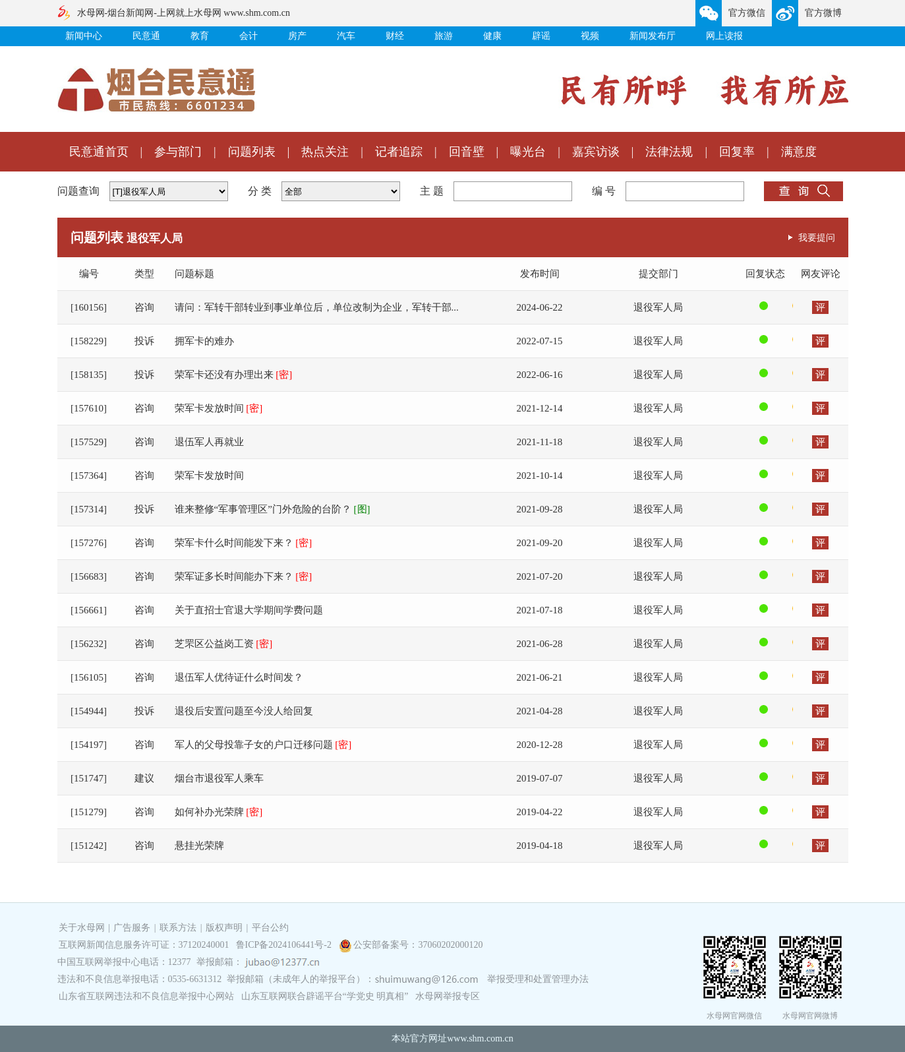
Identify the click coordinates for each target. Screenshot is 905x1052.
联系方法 (178, 928)
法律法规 (669, 151)
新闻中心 (83, 36)
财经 (395, 36)
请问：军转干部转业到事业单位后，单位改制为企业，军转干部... (317, 307)
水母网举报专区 (447, 996)
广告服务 (131, 928)
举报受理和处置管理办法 (538, 979)
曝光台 (528, 151)
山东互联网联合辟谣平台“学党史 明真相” (325, 996)
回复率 (737, 151)
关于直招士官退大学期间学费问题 (249, 610)
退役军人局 (658, 307)
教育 (199, 36)
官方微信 (746, 13)
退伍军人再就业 (209, 442)
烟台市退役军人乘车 (219, 778)
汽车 (346, 36)
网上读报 (724, 36)
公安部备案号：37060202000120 (417, 945)
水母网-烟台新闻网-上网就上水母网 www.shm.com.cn (183, 13)
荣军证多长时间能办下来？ (243, 576)
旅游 (443, 36)
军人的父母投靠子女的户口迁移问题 (263, 744)
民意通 (146, 36)
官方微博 (823, 13)
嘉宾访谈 (596, 151)
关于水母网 (83, 928)
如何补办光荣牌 (219, 812)
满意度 (799, 151)
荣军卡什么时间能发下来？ (243, 543)
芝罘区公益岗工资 (224, 643)
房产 (297, 36)
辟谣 (541, 36)
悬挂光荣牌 (199, 845)
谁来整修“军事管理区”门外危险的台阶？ (272, 509)
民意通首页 (99, 151)
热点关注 (325, 151)
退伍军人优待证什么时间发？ (239, 677)
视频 (590, 36)
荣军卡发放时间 (219, 408)
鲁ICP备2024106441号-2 (285, 945)
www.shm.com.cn (480, 1038)
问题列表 (252, 151)
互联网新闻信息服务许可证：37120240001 (144, 945)
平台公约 (270, 928)
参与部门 (178, 151)
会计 (248, 36)
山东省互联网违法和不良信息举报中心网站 (146, 996)
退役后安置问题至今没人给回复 (244, 711)
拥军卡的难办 (204, 341)
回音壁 (466, 151)
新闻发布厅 (652, 36)
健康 (492, 36)
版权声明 (224, 928)
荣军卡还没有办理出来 (234, 374)
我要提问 (816, 237)
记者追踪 (399, 151)
